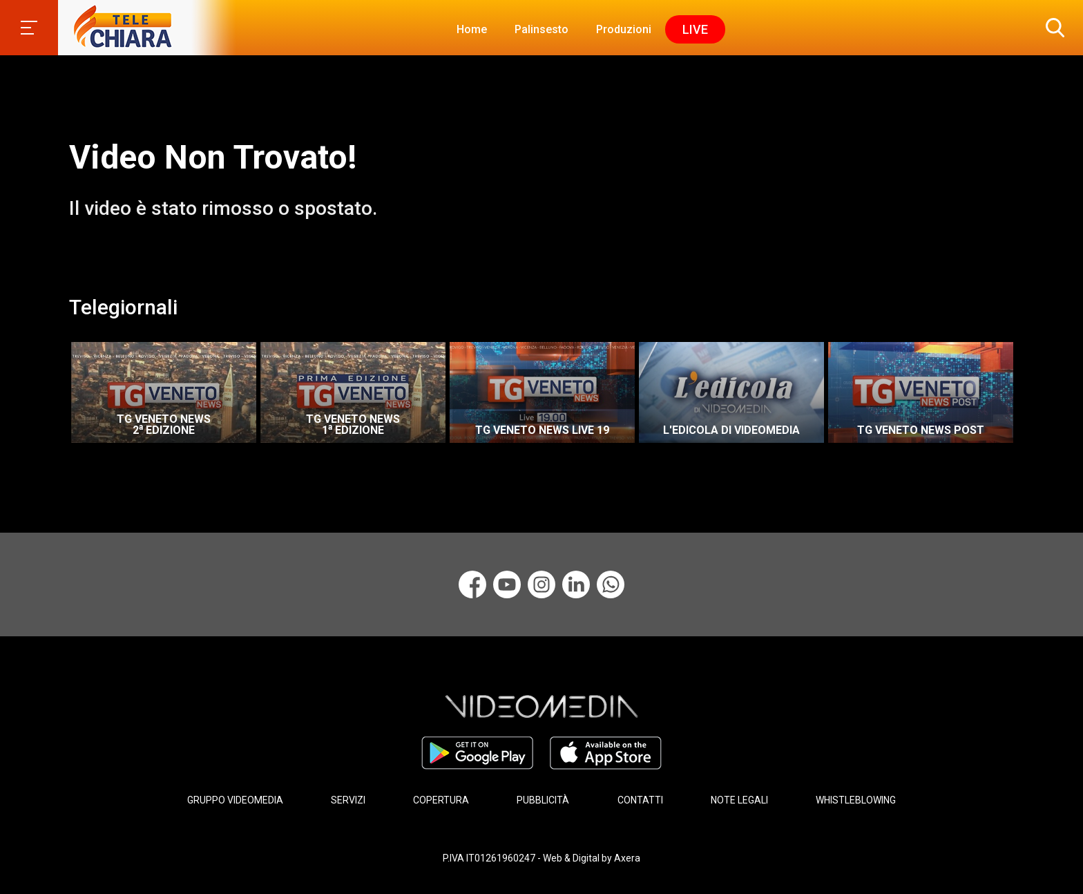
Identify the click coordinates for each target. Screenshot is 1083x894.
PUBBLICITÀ (543, 800)
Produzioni (623, 29)
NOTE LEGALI (739, 800)
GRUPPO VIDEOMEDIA (235, 800)
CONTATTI (640, 800)
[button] (1052, 27)
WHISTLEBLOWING (856, 800)
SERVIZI (348, 800)
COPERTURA (441, 800)
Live (695, 29)
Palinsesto (541, 29)
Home (472, 29)
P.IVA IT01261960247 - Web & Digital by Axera (541, 858)
